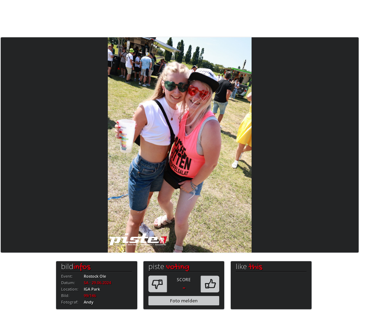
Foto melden (184, 300)
